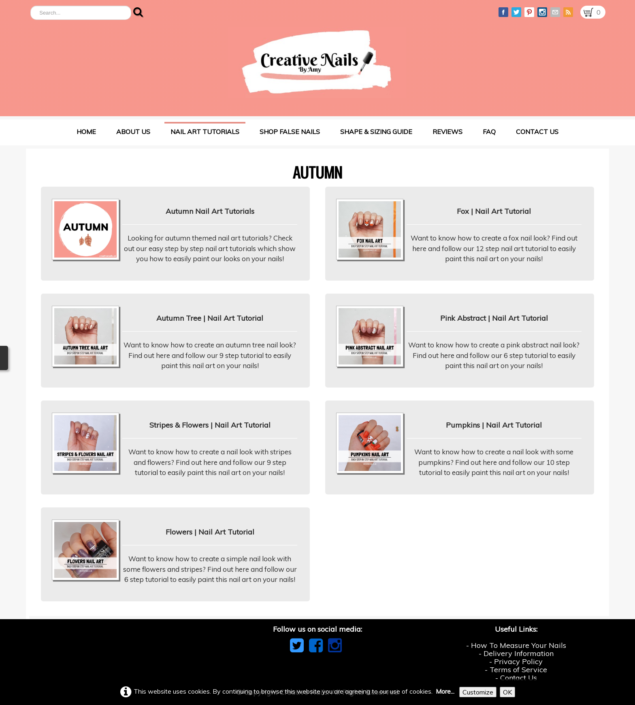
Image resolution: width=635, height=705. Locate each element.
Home (86, 132)
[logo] (317, 62)
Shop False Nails (290, 132)
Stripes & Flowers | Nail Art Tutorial (210, 425)
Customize (477, 692)
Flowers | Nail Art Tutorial (210, 532)
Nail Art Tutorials (204, 132)
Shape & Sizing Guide (376, 132)
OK (507, 692)
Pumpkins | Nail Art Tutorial (494, 425)
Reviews (447, 132)
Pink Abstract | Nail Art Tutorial (494, 318)
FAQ (489, 132)
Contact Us (537, 132)
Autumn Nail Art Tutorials (210, 211)
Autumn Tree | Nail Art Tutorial (209, 318)
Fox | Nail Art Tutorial (494, 211)
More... (445, 691)
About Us (133, 132)
